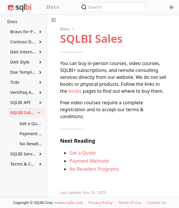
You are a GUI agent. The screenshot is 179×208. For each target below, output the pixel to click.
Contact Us (156, 202)
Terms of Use (129, 202)
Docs (12, 21)
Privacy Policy (101, 202)
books (75, 91)
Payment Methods (89, 161)
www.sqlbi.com (70, 202)
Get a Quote (82, 153)
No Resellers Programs (94, 169)
